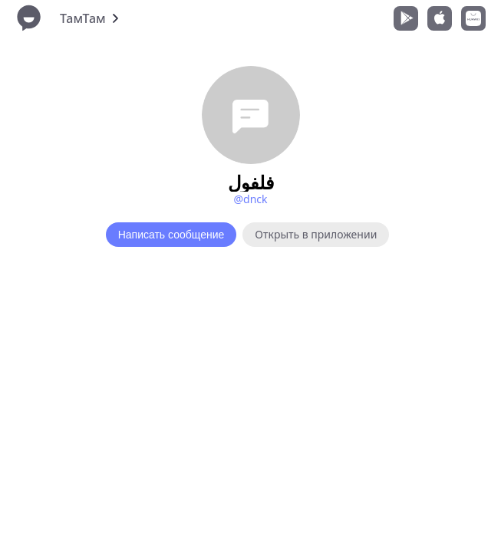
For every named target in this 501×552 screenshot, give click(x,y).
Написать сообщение (171, 234)
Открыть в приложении (316, 234)
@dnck (250, 199)
